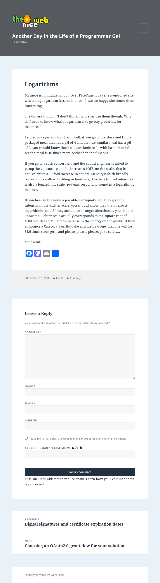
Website (31, 420)
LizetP (59, 278)
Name (30, 386)
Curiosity (75, 278)
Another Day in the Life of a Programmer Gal (66, 36)
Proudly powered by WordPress (44, 575)
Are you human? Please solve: (80, 452)
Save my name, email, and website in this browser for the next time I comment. (78, 438)
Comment (33, 332)
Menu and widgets (143, 32)
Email (30, 403)
